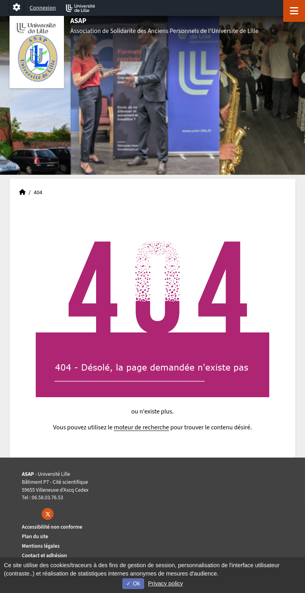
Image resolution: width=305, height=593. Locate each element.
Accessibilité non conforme (52, 527)
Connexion (43, 8)
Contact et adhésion (44, 555)
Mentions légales (41, 546)
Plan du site (35, 536)
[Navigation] (294, 11)
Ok (133, 583)
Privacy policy (165, 583)
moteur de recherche (141, 427)
